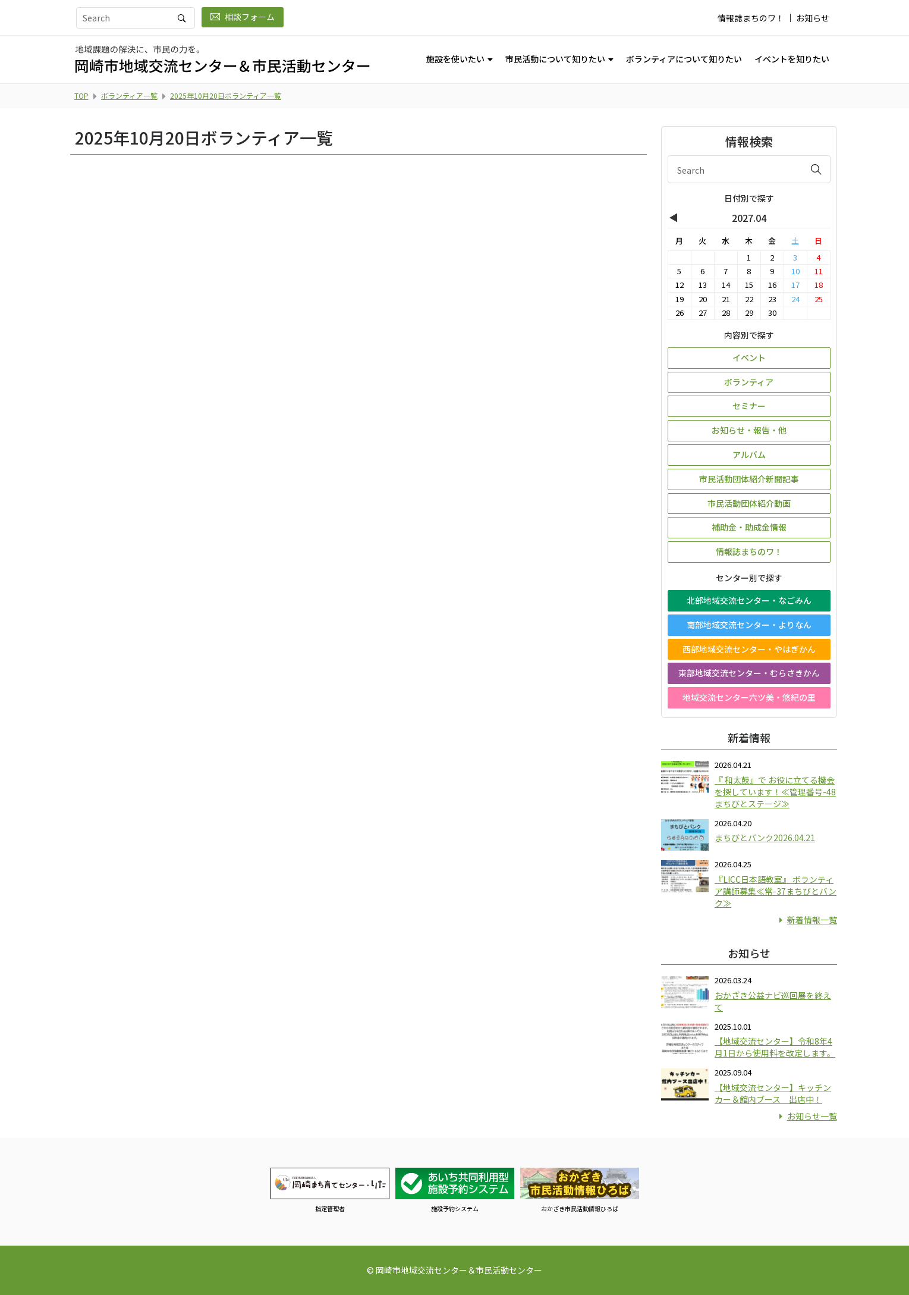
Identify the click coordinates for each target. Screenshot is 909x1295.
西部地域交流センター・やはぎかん (749, 649)
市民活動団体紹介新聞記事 (749, 479)
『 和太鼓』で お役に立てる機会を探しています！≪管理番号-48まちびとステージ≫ (775, 792)
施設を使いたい (455, 59)
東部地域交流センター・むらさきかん (749, 673)
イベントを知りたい (791, 59)
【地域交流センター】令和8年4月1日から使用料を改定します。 (775, 1047)
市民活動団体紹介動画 (749, 503)
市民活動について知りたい (555, 59)
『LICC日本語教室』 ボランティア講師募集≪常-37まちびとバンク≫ (775, 891)
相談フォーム (242, 17)
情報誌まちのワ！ (751, 18)
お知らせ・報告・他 (749, 430)
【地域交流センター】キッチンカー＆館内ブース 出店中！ (773, 1093)
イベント (749, 357)
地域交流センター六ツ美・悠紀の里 (749, 697)
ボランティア (748, 382)
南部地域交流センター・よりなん (749, 625)
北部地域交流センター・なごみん (749, 600)
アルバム (749, 454)
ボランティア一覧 (129, 95)
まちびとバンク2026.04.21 (765, 838)
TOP (81, 95)
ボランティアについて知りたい (684, 59)
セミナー (749, 406)
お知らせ (812, 18)
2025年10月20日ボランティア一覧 (225, 95)
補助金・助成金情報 (749, 527)
